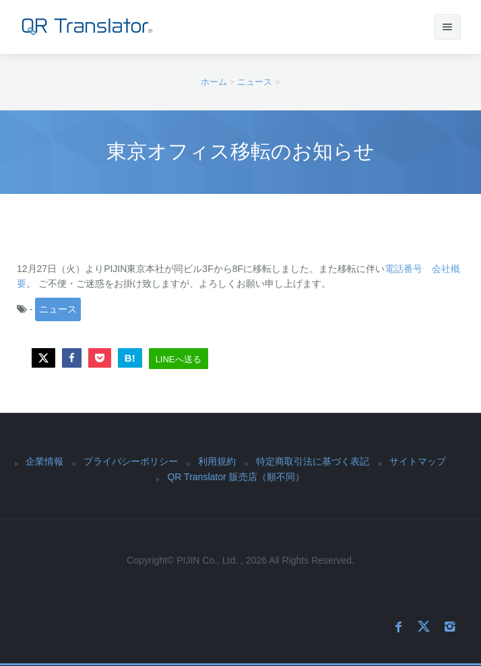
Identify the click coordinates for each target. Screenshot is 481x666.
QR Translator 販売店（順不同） (235, 476)
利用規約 (217, 461)
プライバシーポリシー (131, 461)
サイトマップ (417, 461)
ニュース (58, 309)
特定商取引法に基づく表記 (312, 461)
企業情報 (44, 461)
